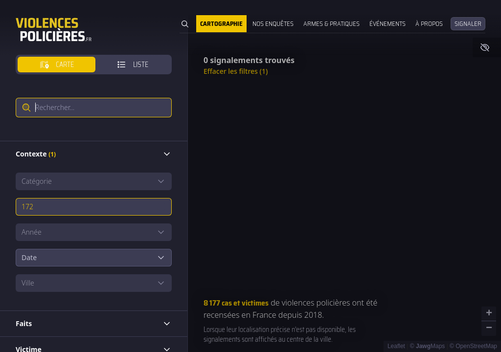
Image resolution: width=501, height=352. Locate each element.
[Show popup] (94, 181)
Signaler (468, 24)
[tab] (56, 64)
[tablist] (94, 64)
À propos (429, 24)
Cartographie (221, 24)
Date (94, 258)
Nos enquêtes (273, 24)
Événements (387, 24)
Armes (331, 24)
